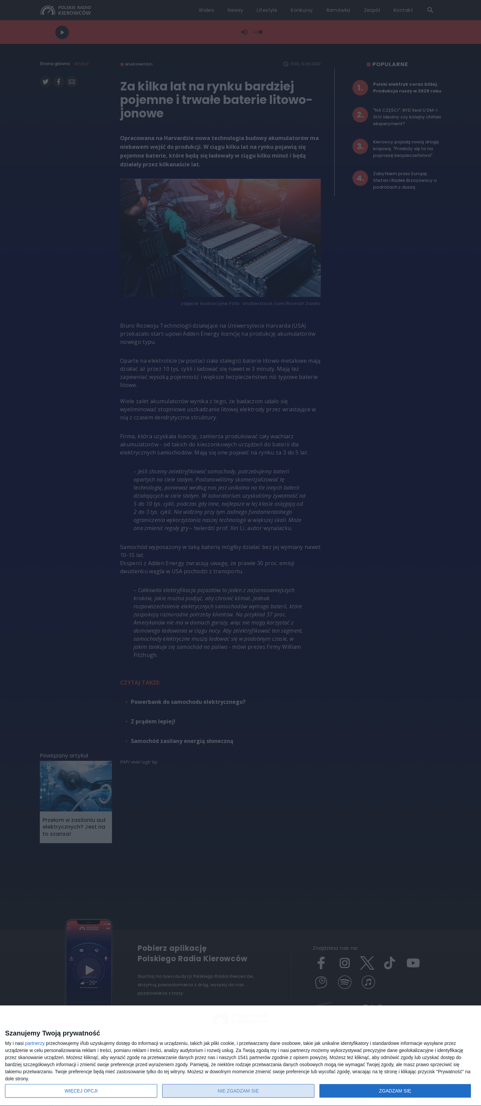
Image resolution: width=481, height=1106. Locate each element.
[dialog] (240, 1056)
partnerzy (35, 1043)
